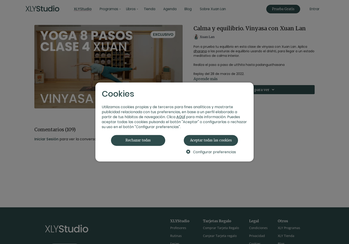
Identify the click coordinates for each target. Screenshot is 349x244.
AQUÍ (180, 117)
